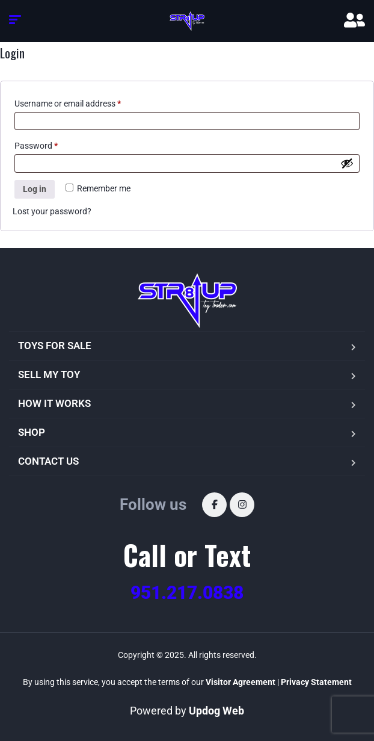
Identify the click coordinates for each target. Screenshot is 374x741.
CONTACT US (48, 461)
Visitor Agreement (240, 682)
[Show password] (347, 163)
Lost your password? (52, 211)
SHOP (31, 432)
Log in (34, 189)
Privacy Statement (316, 682)
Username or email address (67, 103)
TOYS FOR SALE (54, 345)
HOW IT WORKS (54, 403)
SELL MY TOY (49, 374)
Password (36, 145)
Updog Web (216, 710)
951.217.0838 (187, 592)
